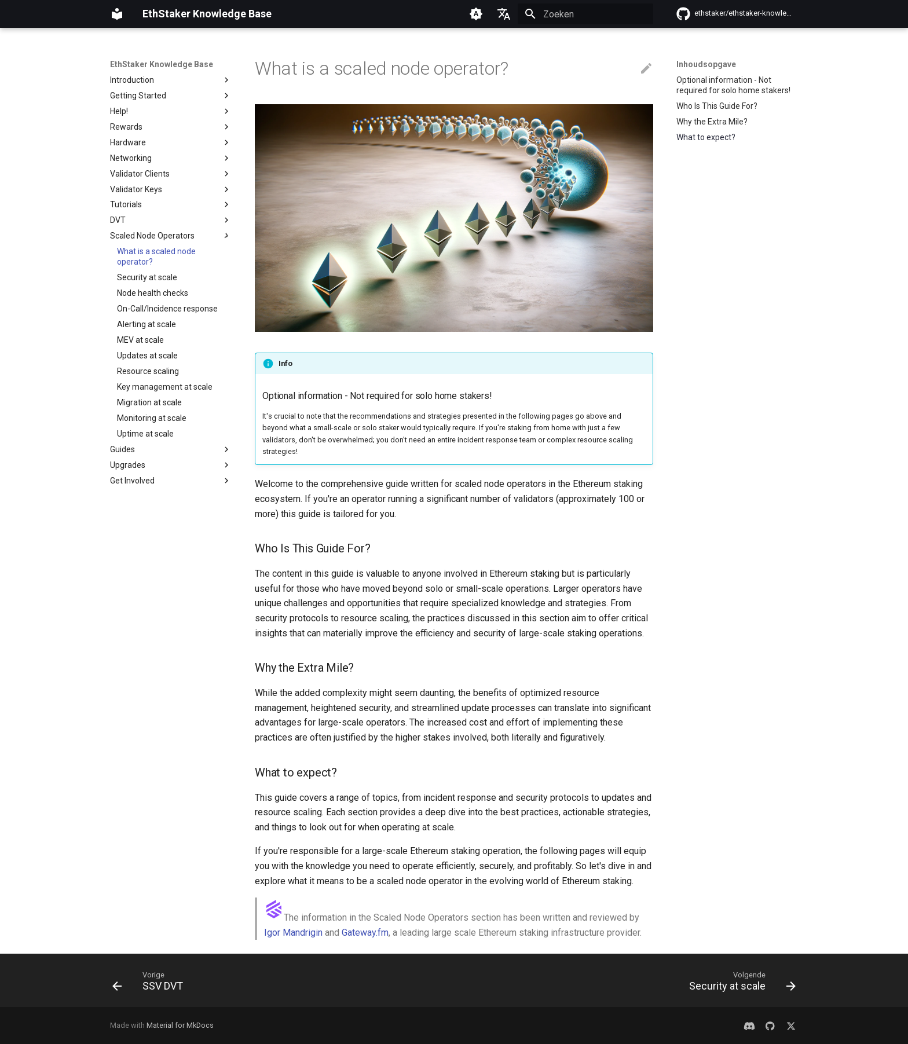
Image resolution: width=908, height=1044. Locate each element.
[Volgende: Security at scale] (739, 984)
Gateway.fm (365, 932)
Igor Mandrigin (293, 932)
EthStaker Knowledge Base (161, 64)
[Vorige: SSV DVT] (151, 984)
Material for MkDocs (180, 1025)
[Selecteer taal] (503, 13)
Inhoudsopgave (706, 64)
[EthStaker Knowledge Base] (117, 13)
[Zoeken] (585, 13)
